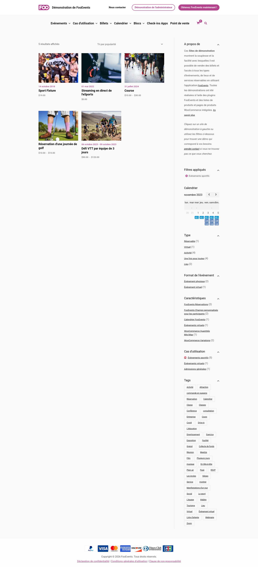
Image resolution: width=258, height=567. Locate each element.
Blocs (139, 23)
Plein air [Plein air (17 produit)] (190, 479)
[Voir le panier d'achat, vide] (198, 23)
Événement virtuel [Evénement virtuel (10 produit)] (206, 520)
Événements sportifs (199, 366)
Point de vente (179, 23)
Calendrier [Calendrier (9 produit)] (207, 408)
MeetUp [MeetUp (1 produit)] (203, 461)
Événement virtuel (194, 292)
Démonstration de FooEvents (71, 7)
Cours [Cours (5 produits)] (204, 426)
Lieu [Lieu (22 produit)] (203, 514)
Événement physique (195, 286)
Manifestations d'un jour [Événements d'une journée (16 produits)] (197, 497)
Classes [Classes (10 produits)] (202, 414)
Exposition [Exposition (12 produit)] (191, 449)
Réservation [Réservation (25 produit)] (192, 408)
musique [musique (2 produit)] (190, 473)
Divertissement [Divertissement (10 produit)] (193, 443)
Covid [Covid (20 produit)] (189, 431)
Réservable (190, 246)
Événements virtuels (195, 334)
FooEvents (203, 85)
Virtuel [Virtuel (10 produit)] (189, 520)
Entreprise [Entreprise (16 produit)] (191, 426)
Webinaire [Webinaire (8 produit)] (209, 526)
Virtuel (187, 252)
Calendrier (122, 23)
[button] (117, 7)
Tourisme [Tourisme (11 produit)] (191, 514)
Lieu (186, 269)
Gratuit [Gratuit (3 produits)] (190, 455)
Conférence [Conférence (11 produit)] (192, 420)
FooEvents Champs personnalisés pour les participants (196, 319)
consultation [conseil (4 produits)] (208, 420)
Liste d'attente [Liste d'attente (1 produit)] (193, 526)
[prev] (209, 200)
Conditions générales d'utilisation (129, 561)
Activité (188, 257)
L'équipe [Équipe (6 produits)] (190, 508)
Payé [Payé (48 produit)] (202, 479)
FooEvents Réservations (197, 309)
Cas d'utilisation (85, 23)
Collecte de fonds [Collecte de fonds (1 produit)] (206, 455)
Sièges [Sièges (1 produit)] (205, 485)
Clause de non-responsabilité (165, 561)
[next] (215, 200)
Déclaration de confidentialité (93, 561)
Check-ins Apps (157, 23)
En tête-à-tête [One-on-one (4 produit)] (206, 473)
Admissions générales (196, 378)
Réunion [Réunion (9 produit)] (190, 461)
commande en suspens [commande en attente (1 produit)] (197, 402)
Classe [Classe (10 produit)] (190, 414)
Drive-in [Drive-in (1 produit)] (201, 431)
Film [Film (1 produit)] (188, 467)
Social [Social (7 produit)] (189, 503)
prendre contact (192, 148)
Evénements (60, 23)
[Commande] (130, 44)
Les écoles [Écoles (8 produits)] (191, 485)
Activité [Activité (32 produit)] (190, 396)
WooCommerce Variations (198, 349)
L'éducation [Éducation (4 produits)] (192, 437)
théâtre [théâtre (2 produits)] (203, 508)
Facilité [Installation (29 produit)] (205, 449)
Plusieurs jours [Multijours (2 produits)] (203, 467)
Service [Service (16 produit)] (190, 491)
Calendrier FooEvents (195, 328)
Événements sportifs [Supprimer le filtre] (200, 180)
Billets (106, 23)
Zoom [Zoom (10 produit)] (189, 532)
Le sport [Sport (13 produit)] (202, 503)
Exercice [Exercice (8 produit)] (210, 443)
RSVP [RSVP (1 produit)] (213, 479)
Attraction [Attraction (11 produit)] (204, 396)
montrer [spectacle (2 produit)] (202, 491)
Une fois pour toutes (195, 263)
